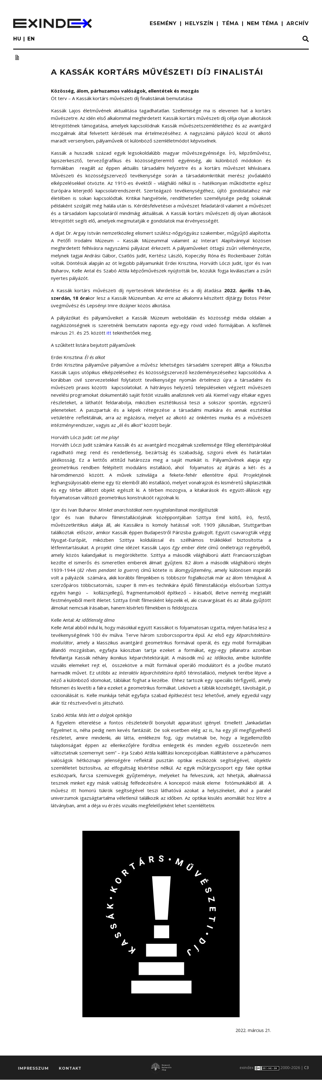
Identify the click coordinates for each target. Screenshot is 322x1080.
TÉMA (230, 23)
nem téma (262, 23)
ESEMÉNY (163, 23)
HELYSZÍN (199, 23)
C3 (306, 1068)
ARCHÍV (297, 23)
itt (109, 333)
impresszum (33, 1069)
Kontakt (70, 1069)
